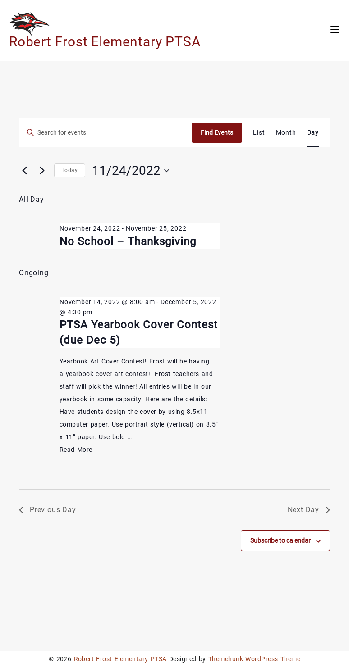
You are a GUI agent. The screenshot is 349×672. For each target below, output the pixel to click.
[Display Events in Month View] (286, 132)
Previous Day (47, 509)
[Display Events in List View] (259, 132)
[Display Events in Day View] (313, 132)
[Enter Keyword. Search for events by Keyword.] (105, 132)
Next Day (309, 509)
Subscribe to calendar (280, 540)
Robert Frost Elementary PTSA (105, 42)
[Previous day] (24, 170)
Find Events (217, 132)
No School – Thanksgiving (128, 241)
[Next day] (42, 170)
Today (69, 170)
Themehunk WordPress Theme (254, 659)
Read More (76, 449)
